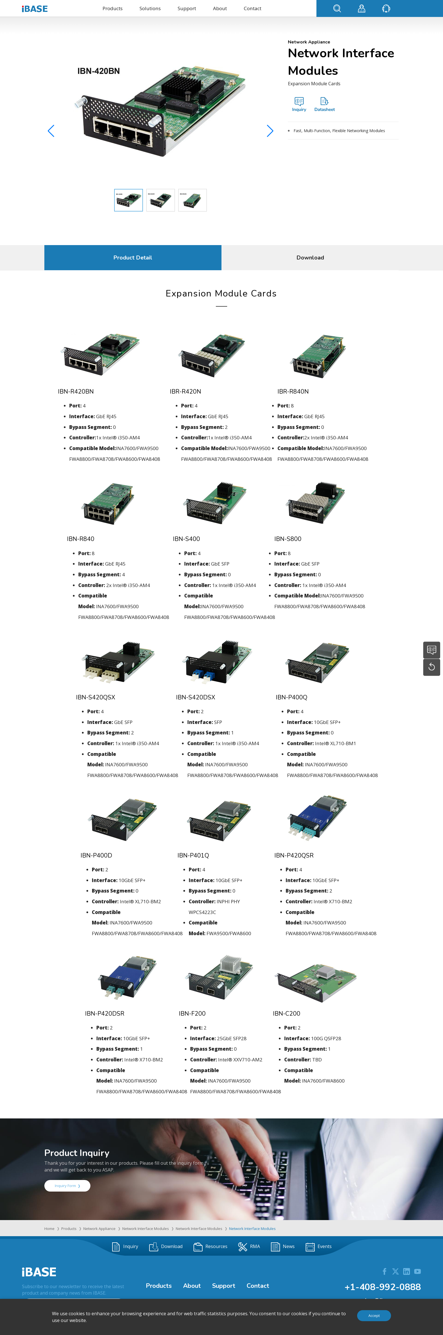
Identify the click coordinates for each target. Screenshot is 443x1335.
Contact (252, 8)
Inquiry (124, 1246)
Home (49, 1228)
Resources (210, 1246)
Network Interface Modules (145, 1228)
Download (310, 257)
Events (319, 1246)
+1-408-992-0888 (382, 1287)
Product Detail (132, 257)
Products (113, 8)
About (220, 8)
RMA (249, 1246)
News (283, 1246)
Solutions (150, 8)
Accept (374, 1315)
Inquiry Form (67, 1185)
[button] (270, 132)
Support (187, 8)
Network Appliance (99, 1228)
